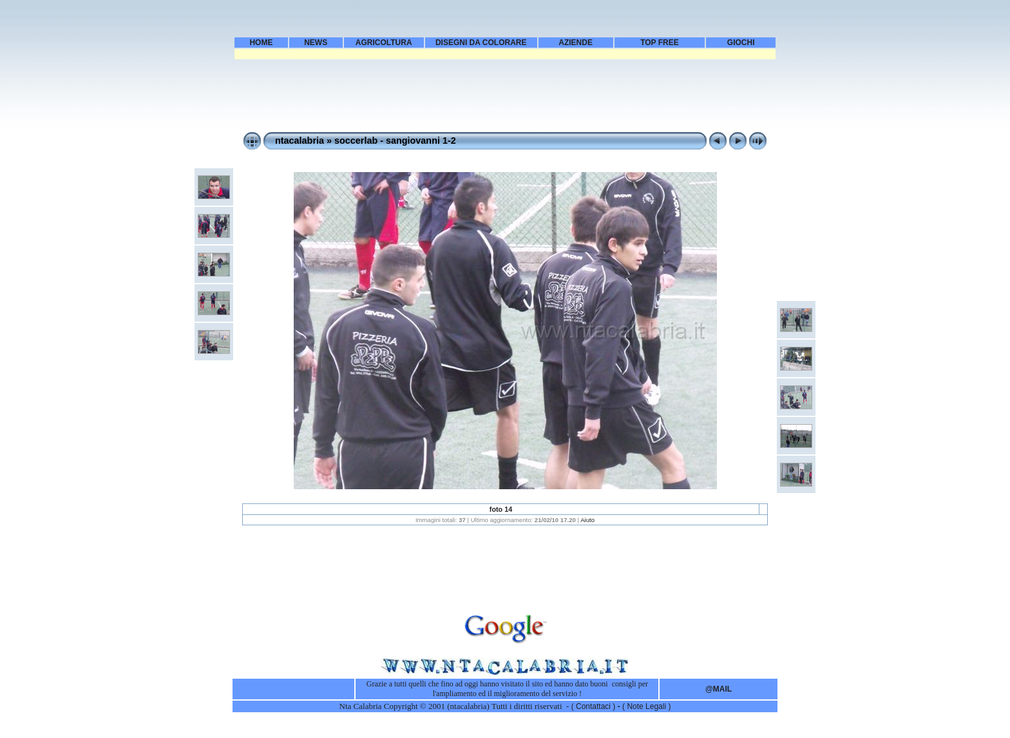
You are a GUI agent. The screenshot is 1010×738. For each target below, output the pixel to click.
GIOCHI (741, 42)
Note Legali (647, 706)
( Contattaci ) (594, 706)
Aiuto (587, 519)
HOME (260, 42)
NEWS (315, 42)
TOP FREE (659, 42)
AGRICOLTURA (384, 42)
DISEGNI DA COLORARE (481, 42)
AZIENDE (575, 42)
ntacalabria (299, 140)
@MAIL (718, 689)
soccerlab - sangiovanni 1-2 (395, 140)
